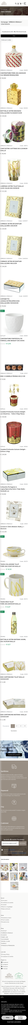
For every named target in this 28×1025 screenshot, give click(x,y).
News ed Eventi (6, 913)
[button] (18, 3)
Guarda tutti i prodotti (14, 759)
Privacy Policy (14, 857)
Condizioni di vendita (7, 907)
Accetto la (15, 856)
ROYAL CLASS (6, 946)
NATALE (4, 948)
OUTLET (4, 935)
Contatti (4, 909)
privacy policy (12, 854)
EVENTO (4, 940)
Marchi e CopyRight (7, 911)
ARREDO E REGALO (15, 22)
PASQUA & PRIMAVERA (8, 950)
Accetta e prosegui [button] (20, 1017)
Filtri (14, 36)
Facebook (5, 967)
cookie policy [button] (7, 1008)
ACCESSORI (5, 944)
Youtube (5, 973)
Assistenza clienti (6, 922)
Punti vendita (5, 924)
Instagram (5, 969)
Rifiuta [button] (7, 1017)
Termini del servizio (22, 857)
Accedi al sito (5, 926)
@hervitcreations (5, 864)
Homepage (4, 22)
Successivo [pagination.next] (14, 731)
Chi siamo (4, 905)
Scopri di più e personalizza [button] (14, 1022)
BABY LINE (5, 942)
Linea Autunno (5, 24)
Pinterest (5, 971)
